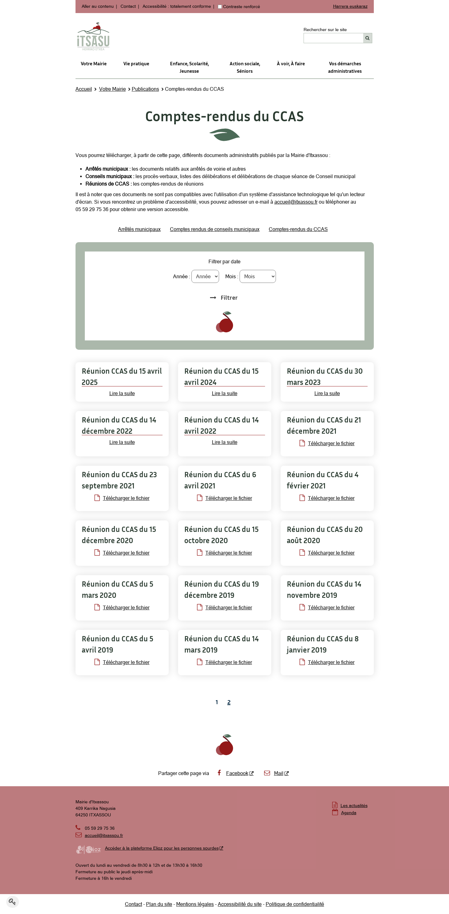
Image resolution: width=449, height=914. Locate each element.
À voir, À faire (291, 63)
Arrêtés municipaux (139, 229)
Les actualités (354, 805)
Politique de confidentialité (295, 904)
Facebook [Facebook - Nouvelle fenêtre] (231, 773)
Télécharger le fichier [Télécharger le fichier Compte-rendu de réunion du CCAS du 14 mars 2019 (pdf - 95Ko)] (224, 662)
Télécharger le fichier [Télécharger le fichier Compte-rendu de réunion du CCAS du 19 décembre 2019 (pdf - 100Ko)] (224, 607)
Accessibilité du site (240, 904)
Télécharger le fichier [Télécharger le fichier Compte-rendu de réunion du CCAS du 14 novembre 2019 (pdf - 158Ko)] (327, 607)
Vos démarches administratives (345, 67)
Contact (128, 6)
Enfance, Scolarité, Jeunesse (189, 67)
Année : (181, 276)
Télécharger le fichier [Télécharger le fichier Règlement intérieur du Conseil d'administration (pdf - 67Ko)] (121, 553)
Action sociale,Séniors (245, 67)
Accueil (84, 89)
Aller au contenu (98, 6)
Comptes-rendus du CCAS (298, 229)
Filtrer (229, 297)
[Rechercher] (367, 38)
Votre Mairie (94, 63)
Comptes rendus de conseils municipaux (214, 229)
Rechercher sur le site (325, 29)
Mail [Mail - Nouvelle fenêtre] (273, 773)
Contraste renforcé (241, 6)
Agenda (348, 812)
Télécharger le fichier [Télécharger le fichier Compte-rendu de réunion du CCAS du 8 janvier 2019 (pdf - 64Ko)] (327, 662)
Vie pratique (136, 63)
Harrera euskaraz (350, 6)
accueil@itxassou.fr (296, 202)
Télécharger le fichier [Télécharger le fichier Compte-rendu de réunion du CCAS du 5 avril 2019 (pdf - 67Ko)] (121, 662)
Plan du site (159, 904)
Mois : (231, 276)
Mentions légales (195, 904)
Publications (145, 89)
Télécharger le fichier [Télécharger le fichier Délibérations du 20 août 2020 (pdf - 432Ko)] (327, 553)
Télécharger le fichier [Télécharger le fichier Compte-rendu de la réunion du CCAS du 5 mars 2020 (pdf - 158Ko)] (121, 607)
